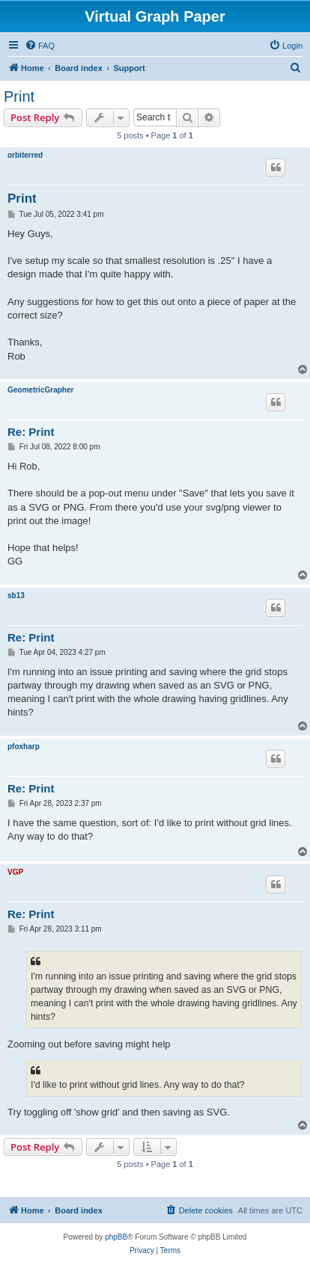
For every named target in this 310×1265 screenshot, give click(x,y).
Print (19, 96)
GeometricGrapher (40, 390)
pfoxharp (23, 746)
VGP (15, 872)
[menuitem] (40, 46)
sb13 (16, 595)
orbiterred (25, 155)
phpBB (116, 1237)
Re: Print (31, 431)
